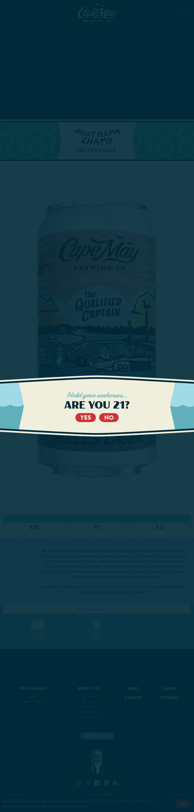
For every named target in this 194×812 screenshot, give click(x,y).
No (109, 417)
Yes (85, 417)
